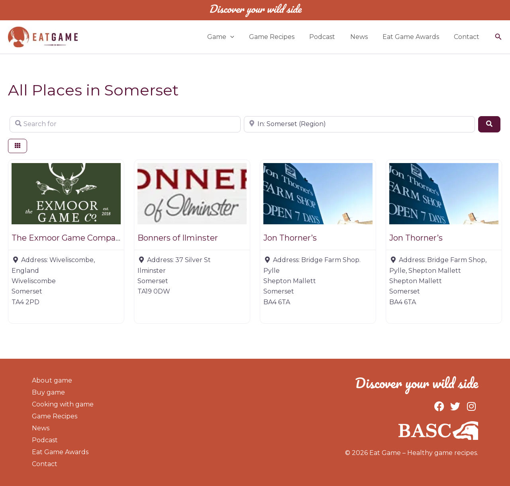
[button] (498, 37)
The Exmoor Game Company (68, 238)
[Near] (359, 124)
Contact (468, 37)
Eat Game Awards (414, 37)
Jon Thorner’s (290, 238)
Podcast (330, 37)
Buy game (48, 392)
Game (232, 37)
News (364, 37)
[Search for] (125, 124)
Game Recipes (281, 37)
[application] (242, 37)
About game (52, 380)
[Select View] (17, 146)
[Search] (489, 124)
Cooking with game (63, 404)
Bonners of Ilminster (177, 238)
